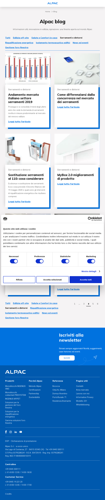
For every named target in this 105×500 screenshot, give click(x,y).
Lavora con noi (82, 393)
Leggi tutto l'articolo (19, 121)
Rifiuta (19, 279)
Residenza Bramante (61, 401)
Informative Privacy (84, 397)
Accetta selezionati (52, 279)
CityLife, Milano (59, 390)
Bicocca (56, 386)
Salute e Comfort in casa (44, 38)
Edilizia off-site (21, 38)
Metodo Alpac (35, 386)
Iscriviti (67, 358)
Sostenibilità (34, 397)
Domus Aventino (59, 393)
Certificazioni (34, 390)
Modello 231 (81, 401)
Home (47, 12)
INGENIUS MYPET (12, 399)
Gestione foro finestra (16, 47)
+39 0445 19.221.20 (13, 482)
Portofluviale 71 (59, 397)
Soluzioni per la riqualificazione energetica (12, 414)
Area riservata (82, 390)
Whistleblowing (82, 405)
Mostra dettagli (88, 271)
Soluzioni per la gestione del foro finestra (13, 405)
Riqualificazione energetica (19, 43)
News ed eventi (80, 43)
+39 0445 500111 (56, 449)
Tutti (7, 38)
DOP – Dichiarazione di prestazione (21, 441)
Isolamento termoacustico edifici (53, 43)
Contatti (79, 386)
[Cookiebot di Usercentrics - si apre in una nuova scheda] (90, 219)
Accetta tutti (86, 279)
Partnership (34, 393)
